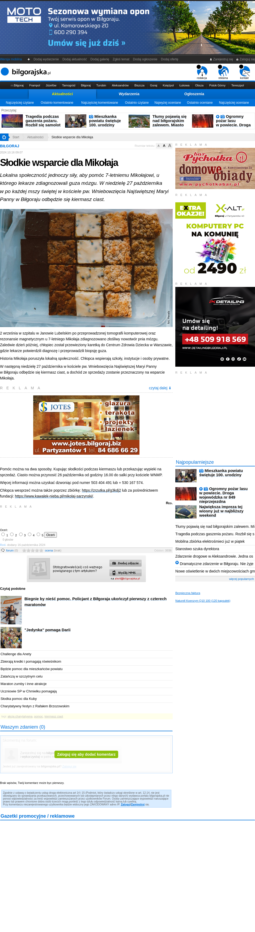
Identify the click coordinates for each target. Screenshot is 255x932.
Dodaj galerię (100, 59)
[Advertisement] (62, 518)
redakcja (202, 72)
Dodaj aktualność (74, 59)
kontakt (244, 72)
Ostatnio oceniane (200, 103)
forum (12, 550)
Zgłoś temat (121, 59)
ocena (53, 550)
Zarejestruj (137, 804)
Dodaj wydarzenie (46, 59)
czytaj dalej (160, 388)
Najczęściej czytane (20, 103)
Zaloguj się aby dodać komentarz (86, 754)
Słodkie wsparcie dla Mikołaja (72, 137)
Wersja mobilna (11, 59)
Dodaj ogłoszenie (145, 59)
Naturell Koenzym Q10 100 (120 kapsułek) (202, 600)
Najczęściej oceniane (234, 103)
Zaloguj (125, 804)
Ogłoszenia (194, 94)
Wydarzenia (129, 94)
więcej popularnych (241, 578)
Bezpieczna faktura (187, 593)
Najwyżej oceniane (167, 103)
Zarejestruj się (221, 59)
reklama (223, 72)
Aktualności (62, 94)
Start (15, 137)
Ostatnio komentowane (57, 103)
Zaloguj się (245, 59)
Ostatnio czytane (136, 103)
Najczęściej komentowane (99, 103)
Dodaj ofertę (169, 59)
